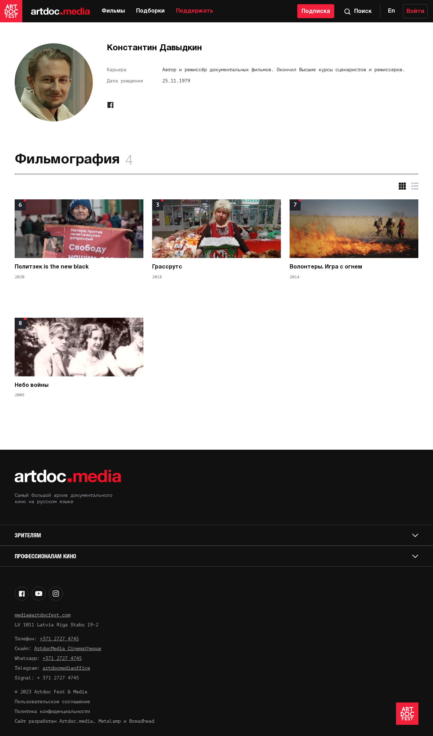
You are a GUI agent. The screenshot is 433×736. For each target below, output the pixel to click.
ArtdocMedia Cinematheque (67, 648)
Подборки (150, 11)
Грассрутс (167, 267)
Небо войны (31, 385)
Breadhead (141, 721)
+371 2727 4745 (59, 638)
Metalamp (109, 721)
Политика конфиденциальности (52, 711)
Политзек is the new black (52, 267)
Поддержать (194, 11)
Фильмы (113, 11)
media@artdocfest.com (42, 615)
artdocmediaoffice (66, 668)
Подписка (315, 11)
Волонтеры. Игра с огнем (326, 267)
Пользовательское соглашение (52, 701)
